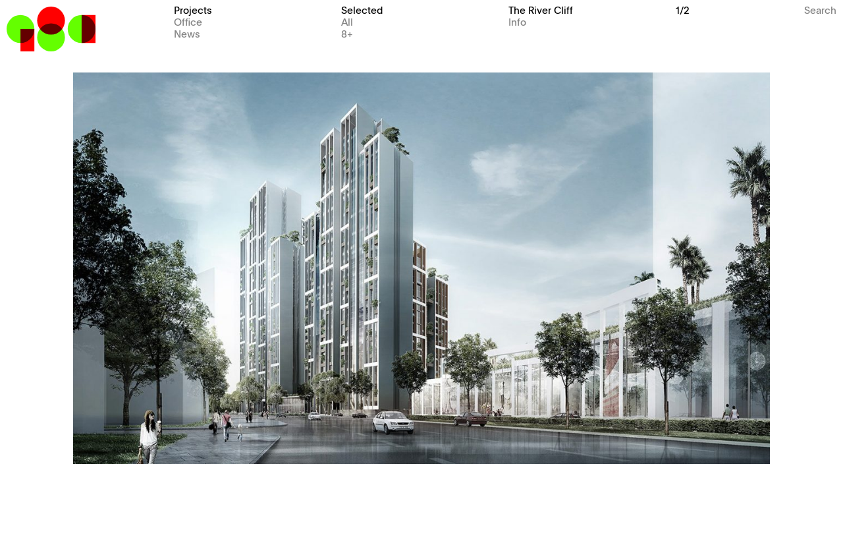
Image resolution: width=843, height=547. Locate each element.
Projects (193, 9)
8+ (347, 33)
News (187, 33)
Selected (362, 9)
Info (517, 21)
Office (188, 21)
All (347, 21)
